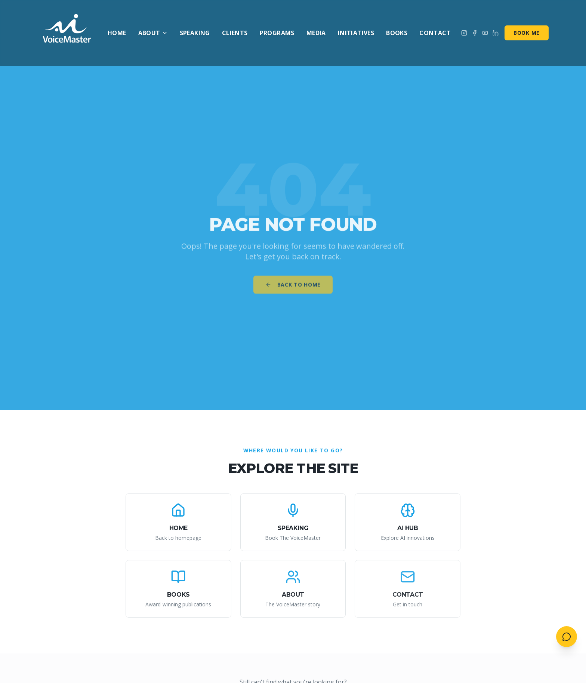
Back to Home (293, 288)
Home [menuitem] (117, 33)
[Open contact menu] (566, 636)
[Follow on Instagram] (464, 33)
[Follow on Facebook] (475, 33)
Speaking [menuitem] (195, 33)
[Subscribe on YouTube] (485, 33)
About (153, 33)
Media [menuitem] (316, 33)
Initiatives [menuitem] (356, 33)
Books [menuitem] (396, 33)
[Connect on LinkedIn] (496, 33)
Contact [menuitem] (435, 33)
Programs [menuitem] (277, 33)
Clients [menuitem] (235, 33)
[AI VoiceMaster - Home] (67, 33)
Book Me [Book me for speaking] (526, 32)
